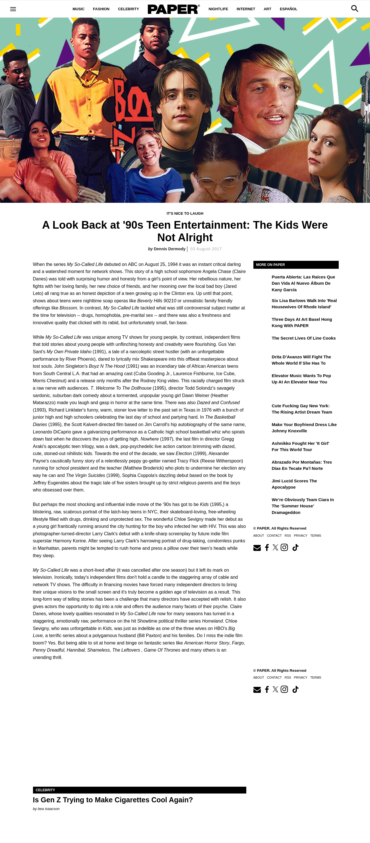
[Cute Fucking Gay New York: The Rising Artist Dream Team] (262, 410)
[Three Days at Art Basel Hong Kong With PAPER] (262, 323)
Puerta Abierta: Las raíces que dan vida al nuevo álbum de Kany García (303, 283)
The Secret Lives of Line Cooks (304, 338)
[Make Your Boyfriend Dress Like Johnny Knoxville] (262, 429)
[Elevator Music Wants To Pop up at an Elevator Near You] (262, 380)
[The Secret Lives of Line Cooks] (262, 342)
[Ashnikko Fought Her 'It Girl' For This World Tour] (262, 447)
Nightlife (218, 9)
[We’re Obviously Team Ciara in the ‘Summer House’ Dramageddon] (262, 504)
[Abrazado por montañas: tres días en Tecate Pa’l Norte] (262, 466)
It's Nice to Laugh (185, 213)
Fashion (101, 9)
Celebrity (128, 9)
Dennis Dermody (169, 249)
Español (288, 9)
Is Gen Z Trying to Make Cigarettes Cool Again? (113, 800)
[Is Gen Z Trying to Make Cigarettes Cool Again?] (139, 733)
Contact (274, 535)
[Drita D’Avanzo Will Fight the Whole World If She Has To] (262, 361)
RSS (288, 535)
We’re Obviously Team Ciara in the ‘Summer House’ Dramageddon (303, 506)
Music (78, 9)
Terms (315, 535)
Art (267, 9)
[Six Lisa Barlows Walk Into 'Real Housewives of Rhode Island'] (262, 304)
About (258, 535)
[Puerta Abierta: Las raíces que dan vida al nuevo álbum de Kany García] (262, 281)
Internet (246, 9)
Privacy (300, 535)
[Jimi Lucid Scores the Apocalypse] (262, 485)
